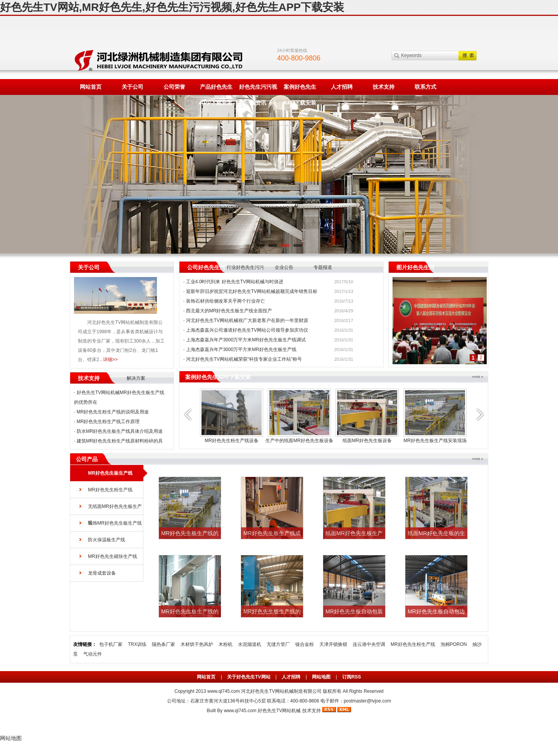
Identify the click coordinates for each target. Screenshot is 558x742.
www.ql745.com (223, 691)
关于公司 (132, 87)
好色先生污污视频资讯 (258, 89)
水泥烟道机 (249, 644)
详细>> (110, 359)
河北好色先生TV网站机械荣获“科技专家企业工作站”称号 (244, 359)
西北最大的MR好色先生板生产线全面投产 (229, 310)
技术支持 (383, 87)
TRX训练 (137, 644)
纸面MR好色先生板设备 (367, 440)
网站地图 (321, 677)
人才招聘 (342, 87)
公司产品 (87, 459)
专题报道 (322, 267)
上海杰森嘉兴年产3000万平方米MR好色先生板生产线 (241, 349)
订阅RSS (351, 677)
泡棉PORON (454, 644)
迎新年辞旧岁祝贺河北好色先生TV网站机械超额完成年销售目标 (251, 291)
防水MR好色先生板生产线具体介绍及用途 (120, 431)
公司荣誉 (174, 87)
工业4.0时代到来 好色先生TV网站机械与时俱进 (234, 281)
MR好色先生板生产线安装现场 (435, 440)
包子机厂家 (110, 644)
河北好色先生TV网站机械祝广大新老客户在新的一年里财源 (247, 320)
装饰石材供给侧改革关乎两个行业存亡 (225, 301)
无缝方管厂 (278, 644)
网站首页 (91, 87)
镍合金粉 (304, 644)
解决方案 (136, 378)
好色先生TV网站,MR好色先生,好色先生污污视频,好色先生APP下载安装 (172, 7)
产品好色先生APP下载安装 (216, 89)
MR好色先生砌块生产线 (112, 556)
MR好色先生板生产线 (110, 473)
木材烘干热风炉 (197, 644)
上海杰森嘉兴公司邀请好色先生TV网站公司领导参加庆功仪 (247, 330)
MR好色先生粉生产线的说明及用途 (113, 412)
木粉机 (225, 644)
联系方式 (425, 87)
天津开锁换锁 (333, 644)
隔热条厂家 (163, 644)
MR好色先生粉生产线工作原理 (108, 421)
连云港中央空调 (369, 644)
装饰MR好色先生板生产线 (115, 523)
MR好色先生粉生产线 (110, 489)
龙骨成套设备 (102, 573)
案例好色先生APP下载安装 (300, 89)
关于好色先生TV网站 (248, 677)
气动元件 (92, 654)
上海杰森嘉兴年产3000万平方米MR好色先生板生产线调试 (246, 340)
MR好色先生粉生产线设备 (231, 440)
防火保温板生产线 (106, 539)
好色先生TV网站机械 (279, 710)
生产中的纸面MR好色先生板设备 (299, 440)
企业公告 (284, 267)
